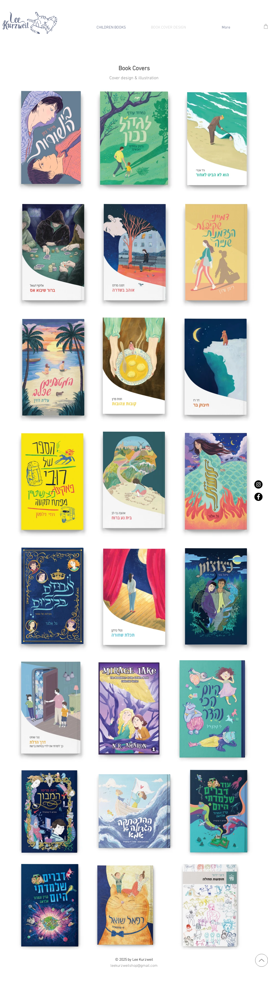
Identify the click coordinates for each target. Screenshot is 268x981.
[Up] (261, 960)
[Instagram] (258, 484)
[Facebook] (258, 497)
